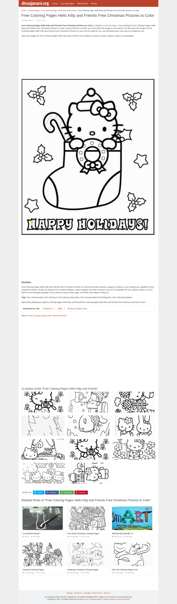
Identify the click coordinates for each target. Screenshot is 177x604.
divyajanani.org (35, 3)
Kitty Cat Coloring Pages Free (125, 570)
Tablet (59, 308)
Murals (94, 3)
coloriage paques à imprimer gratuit (102, 599)
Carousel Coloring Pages (33, 570)
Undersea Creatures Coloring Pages (82, 570)
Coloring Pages (67, 3)
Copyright (87, 593)
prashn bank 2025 (123, 599)
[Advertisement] (88, 58)
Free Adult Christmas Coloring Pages (83, 533)
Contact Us (78, 593)
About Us (107, 593)
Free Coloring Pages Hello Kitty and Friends (48, 316)
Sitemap (70, 593)
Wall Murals (82, 3)
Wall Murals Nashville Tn (122, 533)
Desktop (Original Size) (77, 308)
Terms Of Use (97, 593)
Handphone (48, 308)
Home (55, 3)
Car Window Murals (31, 533)
